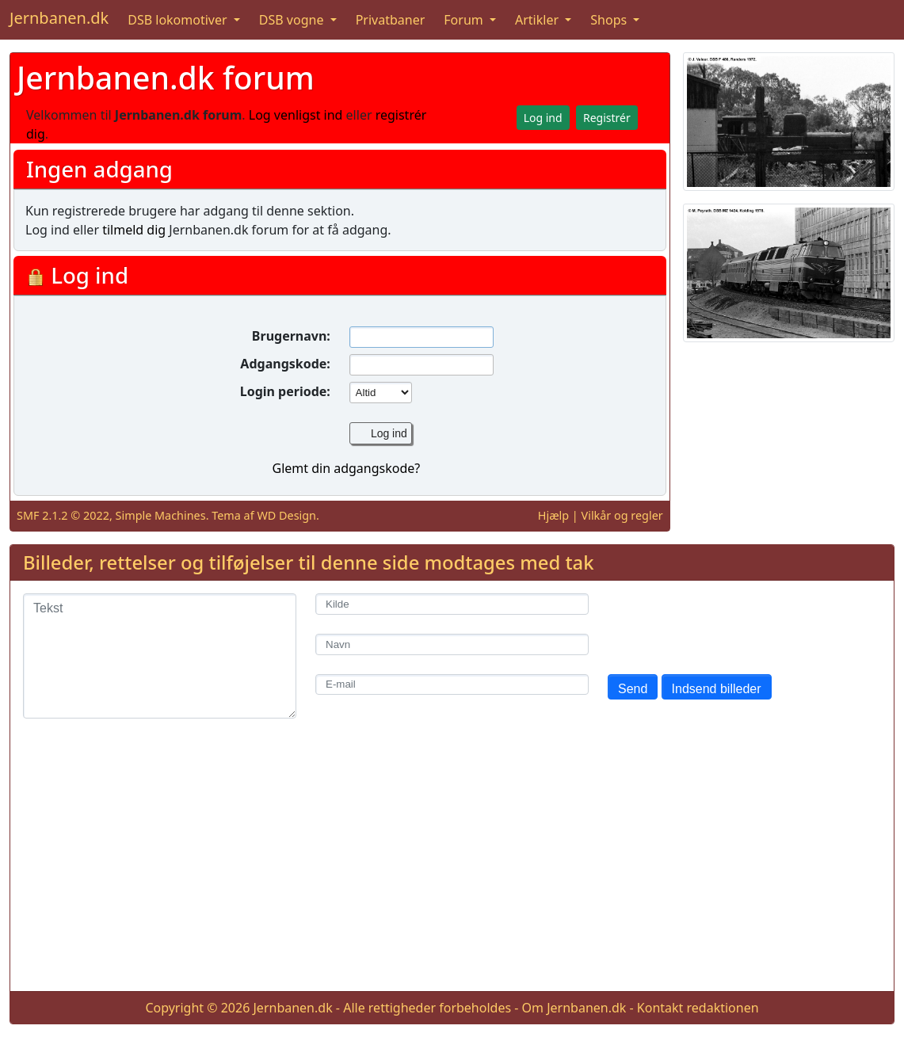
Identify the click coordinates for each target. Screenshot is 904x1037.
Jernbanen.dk (59, 18)
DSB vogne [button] (293, 20)
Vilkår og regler (622, 515)
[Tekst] (159, 656)
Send (632, 689)
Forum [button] (465, 20)
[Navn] (452, 644)
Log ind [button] (543, 117)
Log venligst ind (296, 115)
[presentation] (728, 624)
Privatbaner (390, 20)
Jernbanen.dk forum (166, 77)
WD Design (286, 515)
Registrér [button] (607, 117)
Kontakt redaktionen (698, 1007)
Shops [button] (610, 20)
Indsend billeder (716, 689)
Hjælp (553, 515)
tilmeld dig (134, 229)
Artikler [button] (538, 20)
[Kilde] (452, 604)
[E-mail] (452, 685)
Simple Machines (161, 515)
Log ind (389, 433)
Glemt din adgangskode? (346, 468)
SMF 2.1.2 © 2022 (63, 515)
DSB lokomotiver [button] (179, 20)
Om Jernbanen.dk (574, 1007)
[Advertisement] (452, 867)
